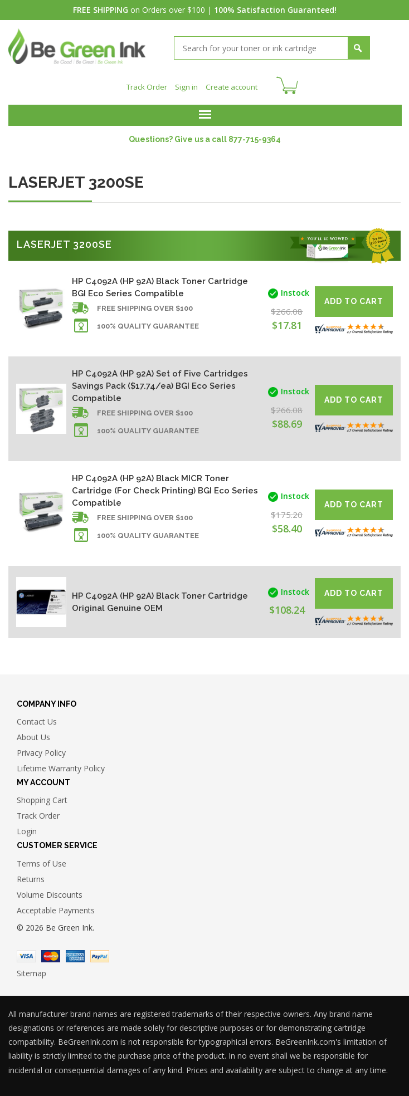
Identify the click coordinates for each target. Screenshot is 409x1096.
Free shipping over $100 (145, 305)
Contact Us (37, 718)
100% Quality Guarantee (148, 323)
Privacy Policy (41, 749)
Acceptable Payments (56, 907)
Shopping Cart (42, 797)
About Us (33, 733)
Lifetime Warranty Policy (61, 765)
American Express (75, 953)
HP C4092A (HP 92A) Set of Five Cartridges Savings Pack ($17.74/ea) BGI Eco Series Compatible (160, 382)
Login (27, 828)
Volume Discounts (49, 891)
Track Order (144, 84)
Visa (26, 953)
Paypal (99, 953)
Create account (232, 84)
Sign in (185, 84)
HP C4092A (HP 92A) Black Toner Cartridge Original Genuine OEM (160, 599)
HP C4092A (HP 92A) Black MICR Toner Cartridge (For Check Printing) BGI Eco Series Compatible (165, 487)
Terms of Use (41, 860)
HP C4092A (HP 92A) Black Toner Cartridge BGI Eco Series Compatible (160, 284)
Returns (31, 875)
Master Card (50, 953)
